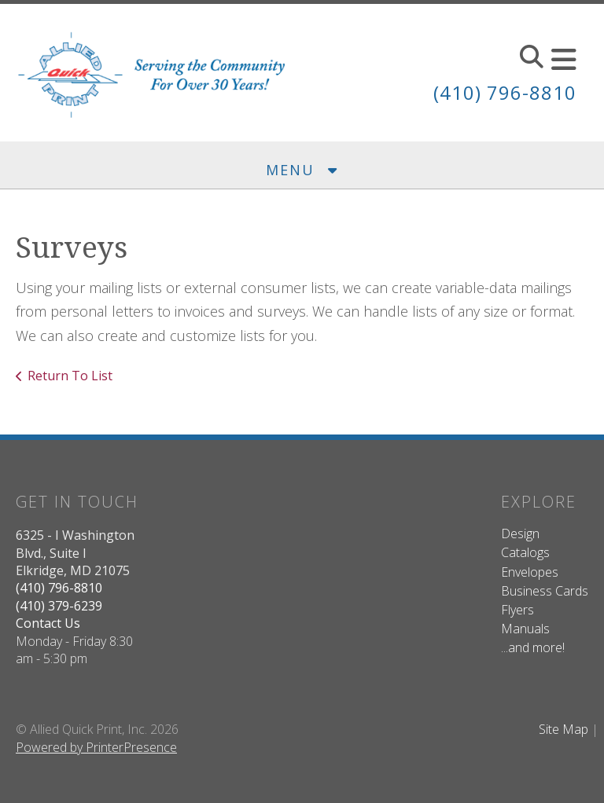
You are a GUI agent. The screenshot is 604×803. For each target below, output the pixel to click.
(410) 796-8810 (504, 92)
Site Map (563, 729)
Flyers (517, 609)
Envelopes (529, 572)
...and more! (533, 647)
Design (520, 533)
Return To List (70, 375)
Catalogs (525, 552)
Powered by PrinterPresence (96, 747)
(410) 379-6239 (59, 605)
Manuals (525, 628)
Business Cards (544, 591)
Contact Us (48, 623)
